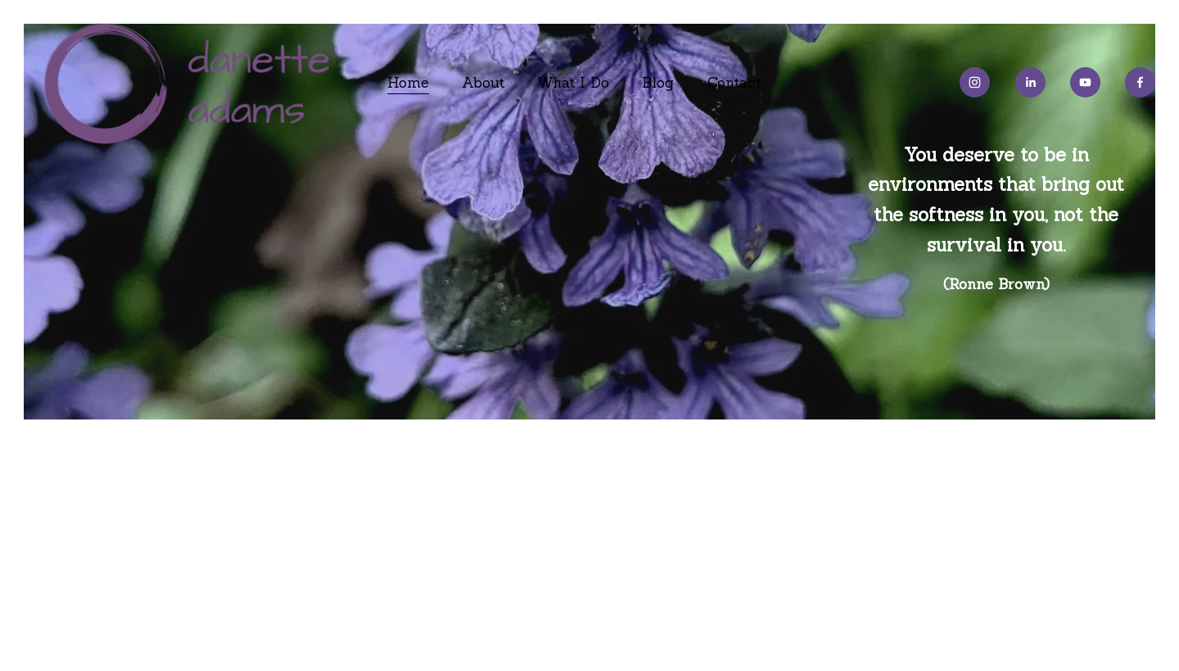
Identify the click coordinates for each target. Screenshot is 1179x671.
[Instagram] (975, 82)
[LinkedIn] (1030, 82)
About (483, 82)
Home (408, 82)
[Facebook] (1140, 82)
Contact (734, 82)
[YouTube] (1085, 82)
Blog (658, 82)
